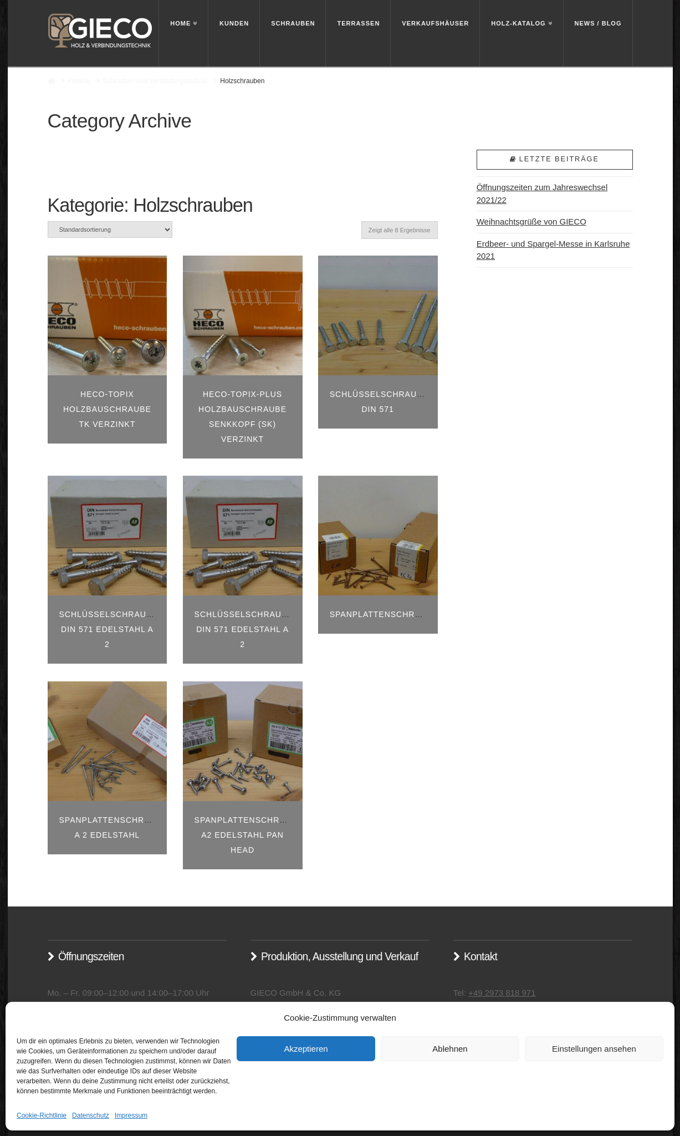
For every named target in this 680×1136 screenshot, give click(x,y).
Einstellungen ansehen (594, 1048)
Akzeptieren (306, 1048)
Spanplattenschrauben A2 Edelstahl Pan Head (252, 835)
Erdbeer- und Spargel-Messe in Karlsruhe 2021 (553, 250)
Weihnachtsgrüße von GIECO (531, 221)
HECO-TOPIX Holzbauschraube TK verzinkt (107, 409)
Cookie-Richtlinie (42, 1115)
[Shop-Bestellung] (110, 229)
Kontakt (480, 956)
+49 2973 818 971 (501, 992)
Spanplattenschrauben (387, 614)
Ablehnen (449, 1048)
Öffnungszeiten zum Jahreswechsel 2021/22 (542, 193)
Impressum (131, 1115)
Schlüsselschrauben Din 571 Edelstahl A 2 (111, 629)
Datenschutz (90, 1115)
